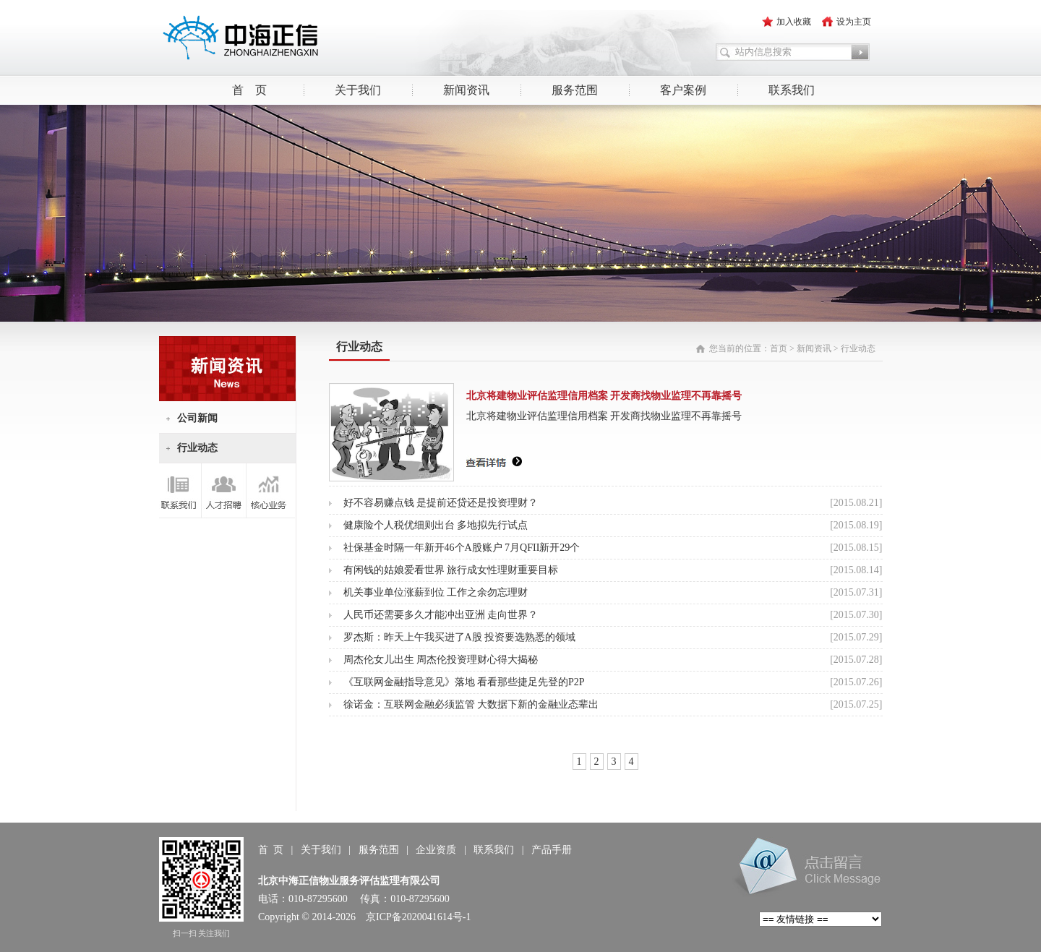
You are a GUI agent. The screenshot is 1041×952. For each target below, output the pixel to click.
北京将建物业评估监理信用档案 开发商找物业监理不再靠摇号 (604, 395)
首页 (778, 348)
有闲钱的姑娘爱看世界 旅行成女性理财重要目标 (451, 570)
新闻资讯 (466, 90)
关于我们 (358, 90)
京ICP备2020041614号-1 (418, 917)
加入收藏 (793, 22)
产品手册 (551, 849)
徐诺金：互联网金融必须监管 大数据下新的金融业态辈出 (471, 704)
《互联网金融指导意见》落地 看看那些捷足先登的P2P (464, 682)
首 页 (249, 90)
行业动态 (197, 447)
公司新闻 (197, 418)
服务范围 (575, 90)
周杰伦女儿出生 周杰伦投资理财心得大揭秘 (441, 659)
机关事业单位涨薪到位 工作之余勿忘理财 (435, 592)
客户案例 (683, 90)
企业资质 (436, 849)
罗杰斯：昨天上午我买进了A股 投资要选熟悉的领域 (459, 637)
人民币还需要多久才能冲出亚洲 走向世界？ (441, 614)
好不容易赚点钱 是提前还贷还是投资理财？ (441, 502)
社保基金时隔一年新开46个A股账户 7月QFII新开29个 (462, 547)
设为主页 (853, 22)
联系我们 (791, 90)
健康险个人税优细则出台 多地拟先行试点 (435, 525)
